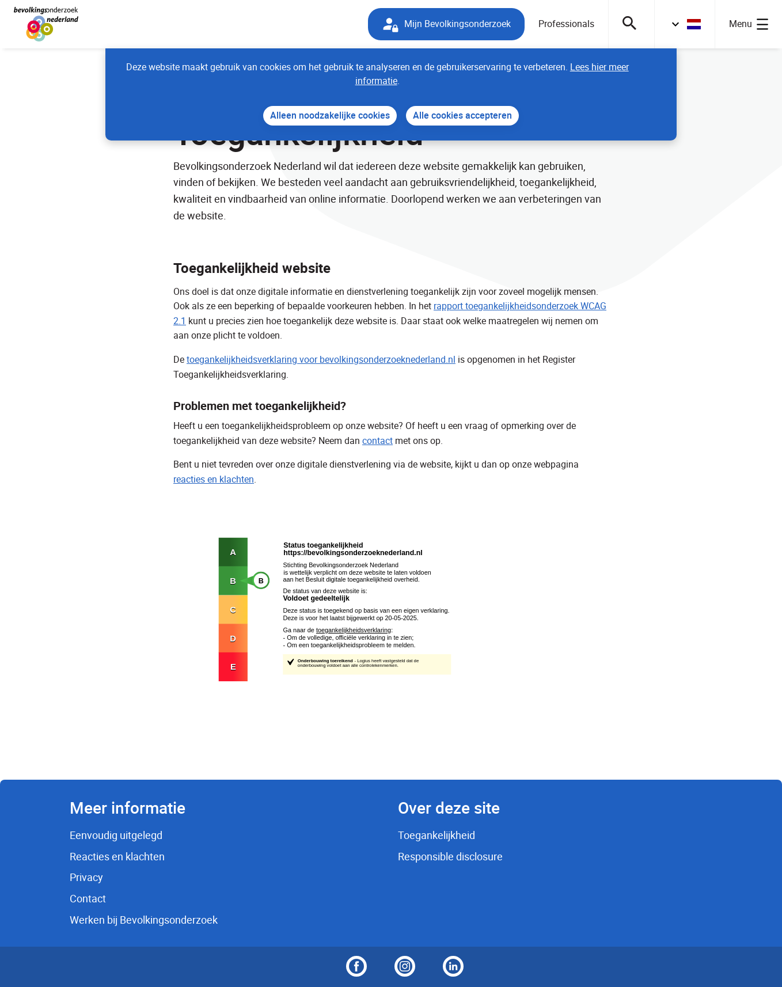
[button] (685, 24)
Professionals (566, 23)
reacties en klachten (213, 479)
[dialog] (391, 94)
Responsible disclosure (450, 856)
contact (377, 440)
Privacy (86, 877)
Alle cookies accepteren (462, 115)
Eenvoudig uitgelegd (116, 835)
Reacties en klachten (117, 856)
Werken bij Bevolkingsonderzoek (144, 920)
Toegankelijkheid (436, 835)
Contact (88, 898)
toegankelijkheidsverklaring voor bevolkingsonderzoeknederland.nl (321, 359)
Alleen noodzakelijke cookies (330, 115)
